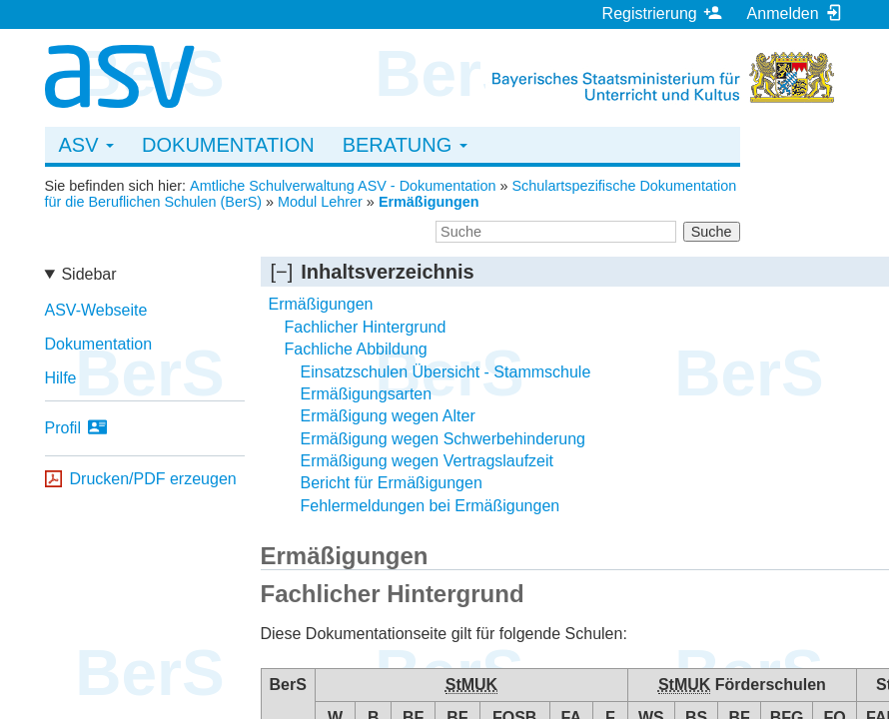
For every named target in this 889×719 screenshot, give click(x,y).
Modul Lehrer (320, 202)
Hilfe (61, 377)
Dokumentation (228, 145)
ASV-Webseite (96, 310)
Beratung (405, 145)
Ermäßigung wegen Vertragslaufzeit (427, 460)
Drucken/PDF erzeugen (153, 478)
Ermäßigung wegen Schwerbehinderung (443, 438)
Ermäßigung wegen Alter (388, 415)
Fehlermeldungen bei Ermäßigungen (430, 505)
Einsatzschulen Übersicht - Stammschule (446, 371)
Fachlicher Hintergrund (365, 327)
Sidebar (88, 274)
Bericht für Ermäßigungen (391, 482)
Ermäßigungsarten (367, 393)
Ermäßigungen (429, 202)
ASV (87, 145)
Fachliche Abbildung (356, 349)
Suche (711, 232)
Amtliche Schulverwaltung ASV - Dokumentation (342, 186)
